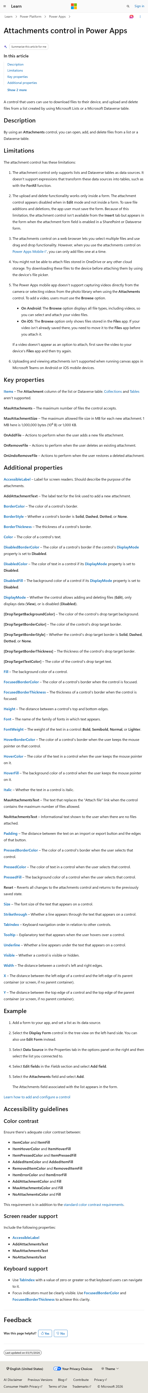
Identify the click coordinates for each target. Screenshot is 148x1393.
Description (15, 64)
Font (7, 718)
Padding (11, 833)
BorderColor (14, 506)
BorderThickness (18, 526)
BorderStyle (14, 516)
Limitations (15, 70)
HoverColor (13, 756)
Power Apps (57, 16)
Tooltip (9, 934)
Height (9, 708)
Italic (8, 789)
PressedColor (15, 866)
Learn (8, 16)
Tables (134, 391)
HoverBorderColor (19, 739)
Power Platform (30, 16)
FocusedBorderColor (21, 681)
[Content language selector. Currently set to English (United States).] (25, 1369)
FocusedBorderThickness (25, 692)
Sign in (139, 6)
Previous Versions (40, 1379)
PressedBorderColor (21, 850)
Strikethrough (15, 914)
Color (8, 536)
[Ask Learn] (131, 16)
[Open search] (128, 6)
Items (8, 391)
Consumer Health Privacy (22, 1386)
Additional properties (22, 82)
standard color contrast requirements (93, 1204)
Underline (12, 944)
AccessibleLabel (17, 479)
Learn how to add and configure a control (37, 1096)
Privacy (99, 1379)
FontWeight (14, 729)
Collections (113, 391)
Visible (9, 955)
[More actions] (140, 16)
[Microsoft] (74, 6)
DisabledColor (16, 563)
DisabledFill (13, 580)
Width (9, 965)
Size (7, 903)
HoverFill (11, 772)
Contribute (81, 1379)
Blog (61, 1379)
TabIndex (11, 924)
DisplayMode (128, 547)
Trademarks (80, 1386)
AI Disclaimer (13, 1379)
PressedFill (13, 877)
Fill (6, 671)
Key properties (17, 76)
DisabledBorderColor (21, 547)
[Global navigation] (4, 6)
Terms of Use (58, 1386)
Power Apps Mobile (27, 251)
